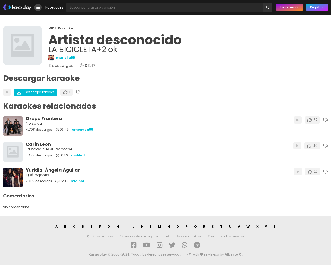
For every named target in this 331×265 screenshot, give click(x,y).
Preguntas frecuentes (226, 236)
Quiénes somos (100, 236)
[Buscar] (267, 7)
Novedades (54, 7)
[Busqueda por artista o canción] (164, 7)
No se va (34, 123)
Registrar (317, 7)
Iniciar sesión (289, 7)
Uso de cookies (188, 236)
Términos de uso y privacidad (144, 236)
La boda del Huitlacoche (49, 149)
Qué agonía (37, 175)
